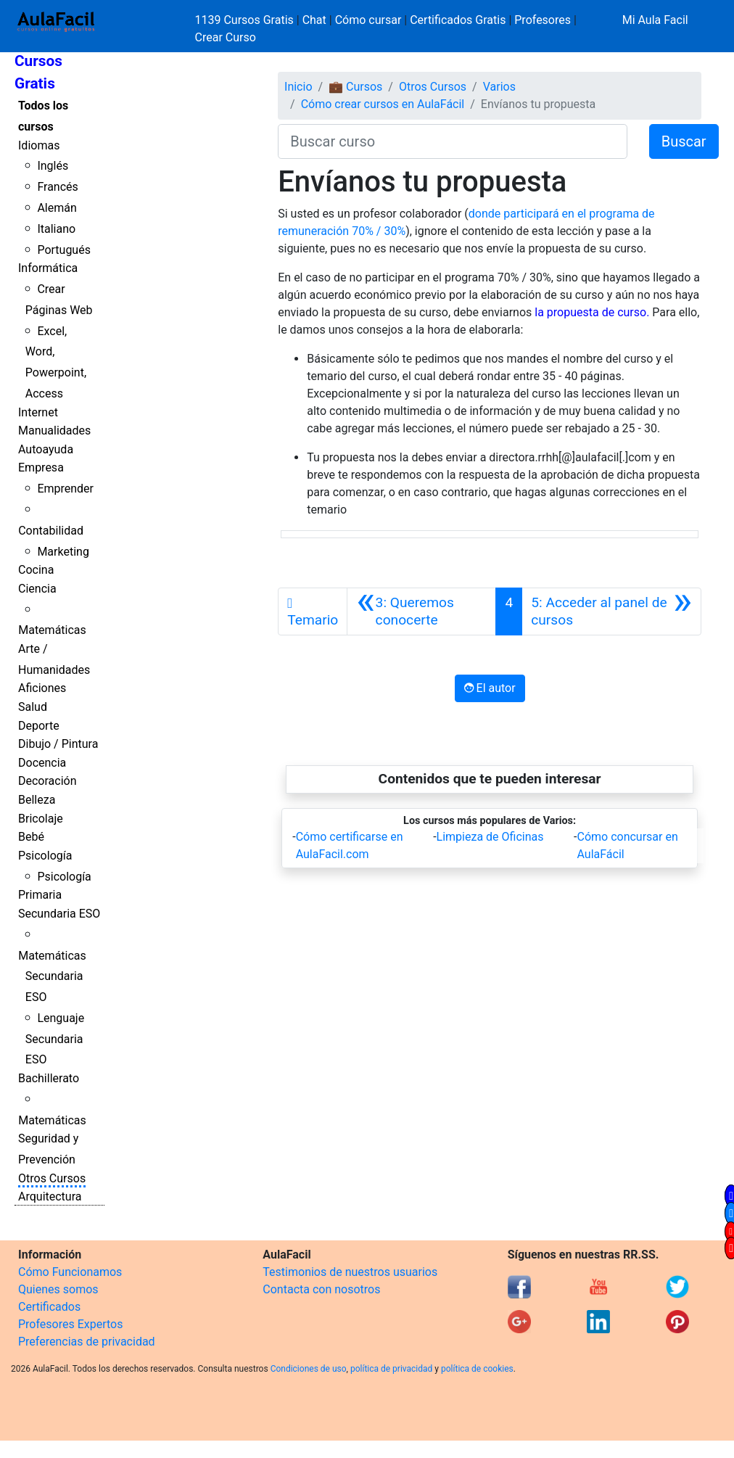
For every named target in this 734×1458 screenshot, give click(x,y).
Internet (38, 412)
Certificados (49, 1307)
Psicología (45, 855)
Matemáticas (52, 630)
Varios (499, 87)
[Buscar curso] (452, 141)
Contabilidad (50, 531)
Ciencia (37, 589)
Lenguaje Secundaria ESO (54, 1039)
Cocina (36, 570)
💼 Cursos (355, 87)
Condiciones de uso (309, 1369)
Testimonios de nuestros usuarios (350, 1272)
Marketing (62, 552)
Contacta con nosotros (321, 1289)
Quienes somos (58, 1289)
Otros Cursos (52, 1178)
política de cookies (477, 1369)
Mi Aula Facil (655, 20)
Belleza (36, 800)
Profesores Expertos (70, 1324)
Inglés (52, 166)
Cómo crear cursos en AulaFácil (383, 104)
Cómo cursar (368, 20)
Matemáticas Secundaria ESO (52, 977)
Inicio (298, 87)
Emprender (65, 488)
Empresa (41, 467)
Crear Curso (225, 37)
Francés (57, 187)
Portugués (64, 250)
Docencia (42, 763)
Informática (48, 268)
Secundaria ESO (59, 913)
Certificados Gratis (458, 20)
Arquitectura (49, 1196)
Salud (32, 707)
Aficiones (42, 688)
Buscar (683, 141)
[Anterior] (421, 611)
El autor (490, 688)
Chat (314, 20)
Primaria (40, 895)
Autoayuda (45, 449)
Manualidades (54, 430)
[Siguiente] (611, 611)
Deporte (38, 726)
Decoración (47, 781)
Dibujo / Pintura (58, 744)
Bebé (31, 837)
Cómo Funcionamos (70, 1272)
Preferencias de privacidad (86, 1341)
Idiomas (38, 145)
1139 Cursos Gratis (246, 20)
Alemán (56, 208)
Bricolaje (40, 818)
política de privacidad (391, 1369)
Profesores (542, 20)
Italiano (56, 229)
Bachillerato (48, 1078)
